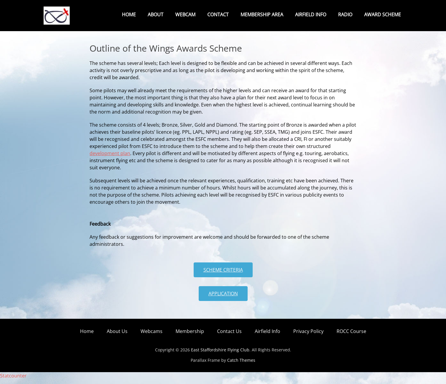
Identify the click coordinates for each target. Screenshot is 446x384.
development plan (110, 158)
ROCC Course (351, 336)
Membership (190, 336)
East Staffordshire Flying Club (220, 354)
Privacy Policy (308, 336)
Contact (218, 14)
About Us (117, 336)
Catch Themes (241, 365)
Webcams (152, 336)
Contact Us (229, 336)
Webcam (185, 14)
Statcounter (13, 380)
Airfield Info (310, 14)
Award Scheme (382, 14)
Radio (345, 14)
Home (129, 14)
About (155, 14)
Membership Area (261, 14)
